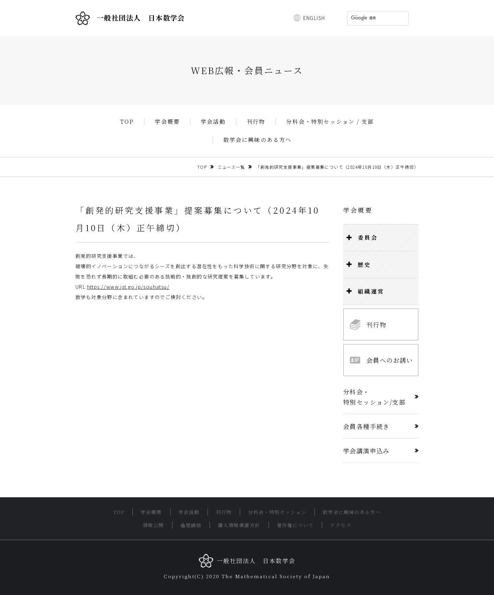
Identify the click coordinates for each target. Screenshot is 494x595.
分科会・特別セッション (277, 512)
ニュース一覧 (231, 167)
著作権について (295, 525)
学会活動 (213, 121)
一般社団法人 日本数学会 (130, 18)
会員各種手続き (366, 426)
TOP (127, 121)
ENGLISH (314, 17)
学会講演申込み (366, 450)
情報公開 (153, 525)
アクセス (340, 525)
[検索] (369, 18)
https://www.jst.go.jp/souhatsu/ (128, 286)
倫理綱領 (191, 525)
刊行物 (256, 121)
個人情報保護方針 (239, 525)
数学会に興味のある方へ (257, 140)
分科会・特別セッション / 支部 (330, 121)
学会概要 (167, 121)
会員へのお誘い (381, 360)
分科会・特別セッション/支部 (374, 396)
